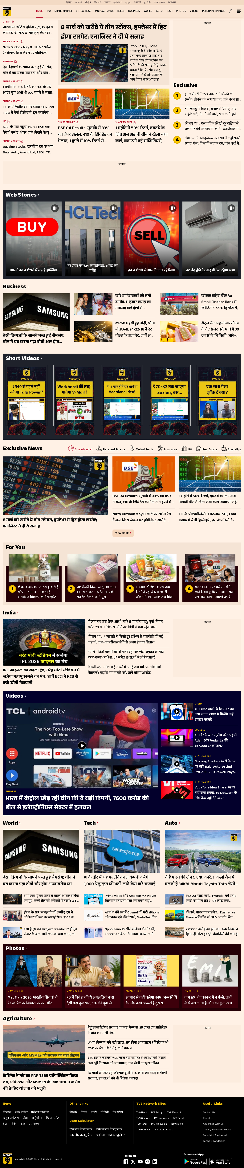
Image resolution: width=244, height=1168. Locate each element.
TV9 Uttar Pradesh (164, 1130)
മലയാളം (159, 3)
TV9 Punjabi (143, 1130)
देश (5, 1124)
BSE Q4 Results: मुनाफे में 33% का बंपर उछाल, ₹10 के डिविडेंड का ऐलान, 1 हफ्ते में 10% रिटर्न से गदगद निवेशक (85, 134)
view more (122, 533)
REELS (120, 11)
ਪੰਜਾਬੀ (137, 3)
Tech (169, 11)
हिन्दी (68, 3)
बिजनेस (7, 1112)
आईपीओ (37, 1118)
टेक (23, 1124)
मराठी (107, 3)
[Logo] (7, 1163)
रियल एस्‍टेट (52, 1118)
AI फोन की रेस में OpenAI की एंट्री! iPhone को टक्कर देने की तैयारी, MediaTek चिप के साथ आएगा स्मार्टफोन (132, 915)
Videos (194, 11)
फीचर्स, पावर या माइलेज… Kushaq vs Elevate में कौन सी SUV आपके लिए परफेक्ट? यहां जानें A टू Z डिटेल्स (210, 915)
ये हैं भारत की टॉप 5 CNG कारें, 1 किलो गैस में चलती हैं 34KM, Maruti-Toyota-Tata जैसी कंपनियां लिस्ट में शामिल (200, 881)
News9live (177, 1124)
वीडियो (105, 1112)
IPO (49, 11)
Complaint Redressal (215, 1135)
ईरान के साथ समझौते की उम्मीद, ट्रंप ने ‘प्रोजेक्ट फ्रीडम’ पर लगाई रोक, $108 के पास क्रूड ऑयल (49, 915)
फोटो (94, 1112)
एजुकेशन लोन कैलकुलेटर (110, 1135)
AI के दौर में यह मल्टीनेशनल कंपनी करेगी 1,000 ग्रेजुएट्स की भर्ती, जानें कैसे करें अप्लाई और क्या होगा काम (119, 881)
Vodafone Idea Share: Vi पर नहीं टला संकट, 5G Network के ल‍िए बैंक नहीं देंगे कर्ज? (216, 793)
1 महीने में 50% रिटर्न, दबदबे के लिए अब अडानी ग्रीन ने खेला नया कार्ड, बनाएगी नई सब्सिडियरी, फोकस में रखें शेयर (141, 134)
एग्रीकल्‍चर (34, 1124)
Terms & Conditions (214, 1141)
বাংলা (128, 3)
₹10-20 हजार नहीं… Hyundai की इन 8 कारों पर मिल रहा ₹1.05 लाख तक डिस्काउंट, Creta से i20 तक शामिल (211, 898)
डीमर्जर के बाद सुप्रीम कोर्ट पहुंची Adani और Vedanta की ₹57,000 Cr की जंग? (216, 741)
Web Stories (21, 196)
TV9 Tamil (141, 1124)
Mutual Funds (104, 11)
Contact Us (209, 1113)
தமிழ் (147, 3)
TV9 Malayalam (159, 1124)
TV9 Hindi (141, 1113)
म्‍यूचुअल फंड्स (11, 1118)
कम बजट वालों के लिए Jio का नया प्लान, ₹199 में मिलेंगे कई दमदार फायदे (214, 715)
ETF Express (83, 11)
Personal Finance (213, 11)
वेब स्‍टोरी (118, 1112)
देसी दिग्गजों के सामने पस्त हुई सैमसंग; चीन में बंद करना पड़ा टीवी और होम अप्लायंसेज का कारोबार (39, 881)
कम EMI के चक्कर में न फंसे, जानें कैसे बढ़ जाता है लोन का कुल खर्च (208, 1000)
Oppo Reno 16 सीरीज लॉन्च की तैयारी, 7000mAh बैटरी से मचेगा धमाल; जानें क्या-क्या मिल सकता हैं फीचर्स (130, 932)
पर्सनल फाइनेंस (40, 1112)
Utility (7, 22)
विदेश (13, 1124)
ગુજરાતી (117, 3)
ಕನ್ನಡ (88, 3)
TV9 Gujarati (143, 1118)
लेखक (73, 1112)
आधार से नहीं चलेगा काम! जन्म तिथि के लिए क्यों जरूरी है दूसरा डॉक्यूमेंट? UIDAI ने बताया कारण (151, 1000)
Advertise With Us (213, 1124)
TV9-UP (172, 3)
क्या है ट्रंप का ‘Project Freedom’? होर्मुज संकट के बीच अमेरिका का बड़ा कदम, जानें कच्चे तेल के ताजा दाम (50, 932)
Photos (181, 11)
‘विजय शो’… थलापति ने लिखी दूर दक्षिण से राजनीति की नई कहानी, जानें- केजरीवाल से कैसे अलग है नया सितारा (212, 126)
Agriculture (17, 1019)
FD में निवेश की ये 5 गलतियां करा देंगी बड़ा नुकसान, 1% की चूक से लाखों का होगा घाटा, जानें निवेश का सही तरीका (91, 1000)
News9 (78, 3)
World (148, 11)
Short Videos (22, 359)
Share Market (63, 11)
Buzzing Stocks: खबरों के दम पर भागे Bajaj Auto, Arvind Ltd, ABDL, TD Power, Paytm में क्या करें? (216, 767)
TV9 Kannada (161, 1118)
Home (39, 11)
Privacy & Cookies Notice (217, 1130)
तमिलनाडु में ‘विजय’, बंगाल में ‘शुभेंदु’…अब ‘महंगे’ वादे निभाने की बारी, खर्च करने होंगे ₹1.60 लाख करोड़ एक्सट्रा (211, 112)
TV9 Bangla (179, 1118)
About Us (208, 1118)
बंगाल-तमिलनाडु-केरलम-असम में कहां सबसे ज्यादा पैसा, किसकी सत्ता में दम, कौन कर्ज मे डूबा (212, 141)
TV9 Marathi (174, 1113)
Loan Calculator (82, 1121)
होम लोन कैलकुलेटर (81, 1130)
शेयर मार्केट (21, 1112)
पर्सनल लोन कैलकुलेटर (109, 1130)
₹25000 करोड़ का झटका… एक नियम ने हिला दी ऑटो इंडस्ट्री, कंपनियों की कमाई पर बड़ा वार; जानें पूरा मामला (212, 932)
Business (134, 11)
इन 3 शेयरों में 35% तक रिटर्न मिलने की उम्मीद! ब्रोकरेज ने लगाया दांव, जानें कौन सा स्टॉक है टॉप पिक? (212, 97)
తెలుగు (97, 3)
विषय (84, 1112)
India (9, 613)
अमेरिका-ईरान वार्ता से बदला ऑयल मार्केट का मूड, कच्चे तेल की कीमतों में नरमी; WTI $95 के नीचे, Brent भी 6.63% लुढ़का (51, 898)
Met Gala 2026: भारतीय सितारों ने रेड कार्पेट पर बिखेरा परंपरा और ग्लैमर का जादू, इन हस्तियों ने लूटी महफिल (33, 1000)
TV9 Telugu (157, 1113)
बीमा (25, 1118)
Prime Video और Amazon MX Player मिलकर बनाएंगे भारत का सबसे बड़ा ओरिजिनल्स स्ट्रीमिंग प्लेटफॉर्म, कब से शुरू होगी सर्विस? (132, 898)
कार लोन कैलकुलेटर (81, 1135)
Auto (159, 11)
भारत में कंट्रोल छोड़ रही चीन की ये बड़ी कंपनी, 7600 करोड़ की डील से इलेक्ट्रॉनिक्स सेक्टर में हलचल (77, 804)
